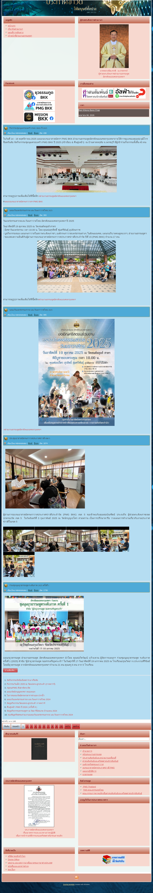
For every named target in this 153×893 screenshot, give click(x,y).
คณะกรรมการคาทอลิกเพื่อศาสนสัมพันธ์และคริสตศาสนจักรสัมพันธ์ (112, 793)
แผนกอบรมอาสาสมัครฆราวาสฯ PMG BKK (23, 201)
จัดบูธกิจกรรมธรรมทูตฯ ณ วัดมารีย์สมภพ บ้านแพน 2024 (32, 711)
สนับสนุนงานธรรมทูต (92, 754)
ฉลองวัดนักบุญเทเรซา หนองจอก (21, 692)
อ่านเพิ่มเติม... (10, 670)
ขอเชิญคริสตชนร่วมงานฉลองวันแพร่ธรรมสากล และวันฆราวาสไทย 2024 (40, 715)
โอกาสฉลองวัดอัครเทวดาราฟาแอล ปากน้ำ (25, 695)
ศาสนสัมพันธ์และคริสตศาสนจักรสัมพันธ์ (100, 761)
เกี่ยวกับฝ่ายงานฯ (15, 29)
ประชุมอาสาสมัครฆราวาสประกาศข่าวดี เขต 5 (29, 438)
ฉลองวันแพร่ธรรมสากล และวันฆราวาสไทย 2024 (28, 699)
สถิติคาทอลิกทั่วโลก (16, 856)
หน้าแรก (11, 26)
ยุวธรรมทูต (87, 774)
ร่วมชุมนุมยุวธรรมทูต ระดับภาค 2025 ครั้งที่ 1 (29, 585)
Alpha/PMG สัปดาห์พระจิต (18, 688)
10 (61, 726)
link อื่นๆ (11, 869)
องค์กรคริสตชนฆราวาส (93, 764)
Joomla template (69, 884)
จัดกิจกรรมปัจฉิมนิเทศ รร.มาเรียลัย (22, 680)
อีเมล (36, 133)
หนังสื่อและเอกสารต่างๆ (18, 866)
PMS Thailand (89, 787)
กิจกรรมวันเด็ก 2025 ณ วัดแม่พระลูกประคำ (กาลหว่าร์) (31, 684)
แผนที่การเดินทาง (15, 32)
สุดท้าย (76, 726)
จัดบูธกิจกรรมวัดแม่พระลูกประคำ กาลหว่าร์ (26, 703)
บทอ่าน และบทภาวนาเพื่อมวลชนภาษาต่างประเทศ (30, 863)
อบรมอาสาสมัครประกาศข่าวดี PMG (99, 768)
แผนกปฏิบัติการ (89, 771)
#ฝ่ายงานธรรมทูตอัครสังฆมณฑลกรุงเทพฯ (57, 196)
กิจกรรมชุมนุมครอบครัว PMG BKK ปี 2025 (28, 128)
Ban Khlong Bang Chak (89, 110)
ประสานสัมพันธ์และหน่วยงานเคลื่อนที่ (99, 758)
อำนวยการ (87, 751)
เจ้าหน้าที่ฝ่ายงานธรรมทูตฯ (20, 36)
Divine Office (13, 859)
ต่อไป (67, 726)
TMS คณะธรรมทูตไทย (93, 790)
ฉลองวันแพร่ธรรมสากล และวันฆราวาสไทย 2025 (31, 210)
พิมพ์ (30, 133)
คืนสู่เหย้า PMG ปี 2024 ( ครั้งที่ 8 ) (22, 707)
